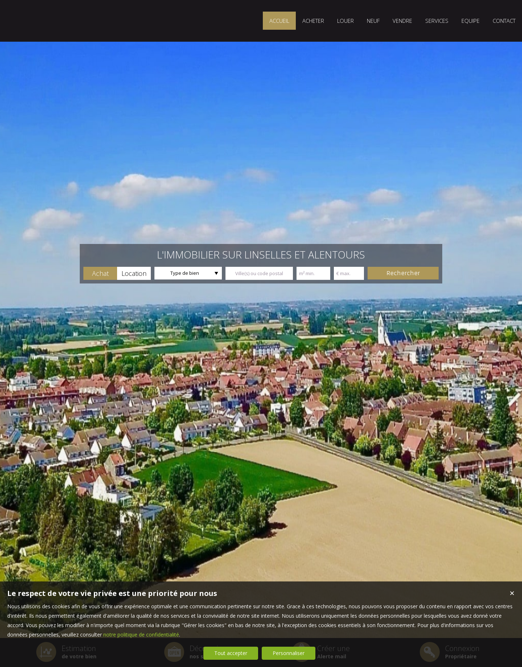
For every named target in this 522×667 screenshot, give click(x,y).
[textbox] (259, 273)
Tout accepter (230, 653)
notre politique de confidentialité (141, 634)
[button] (100, 273)
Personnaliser (288, 653)
